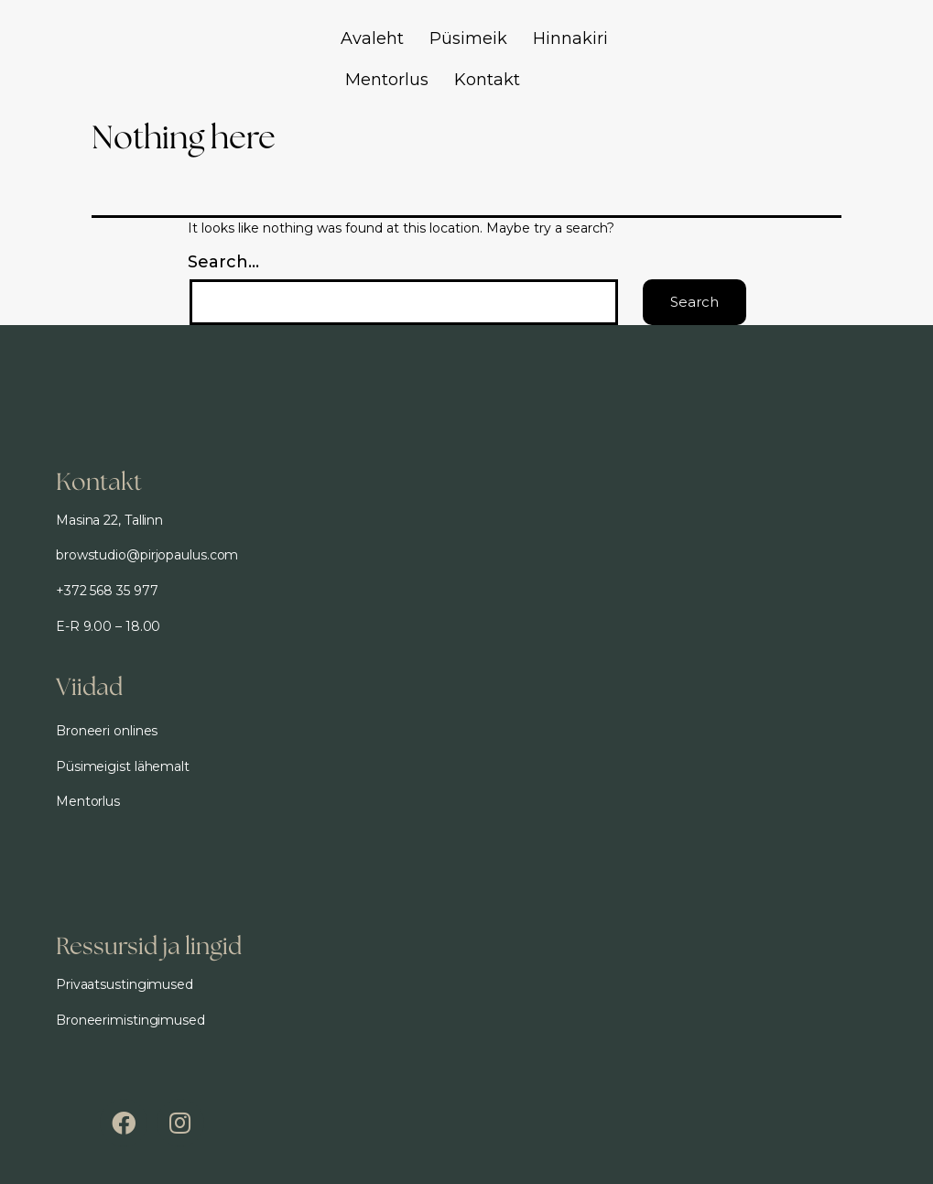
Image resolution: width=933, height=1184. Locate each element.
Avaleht (372, 38)
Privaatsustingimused (124, 984)
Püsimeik (468, 38)
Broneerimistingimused (130, 1020)
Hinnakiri (570, 38)
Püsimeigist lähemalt (123, 766)
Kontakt (487, 80)
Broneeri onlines (106, 730)
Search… (223, 262)
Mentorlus (387, 80)
